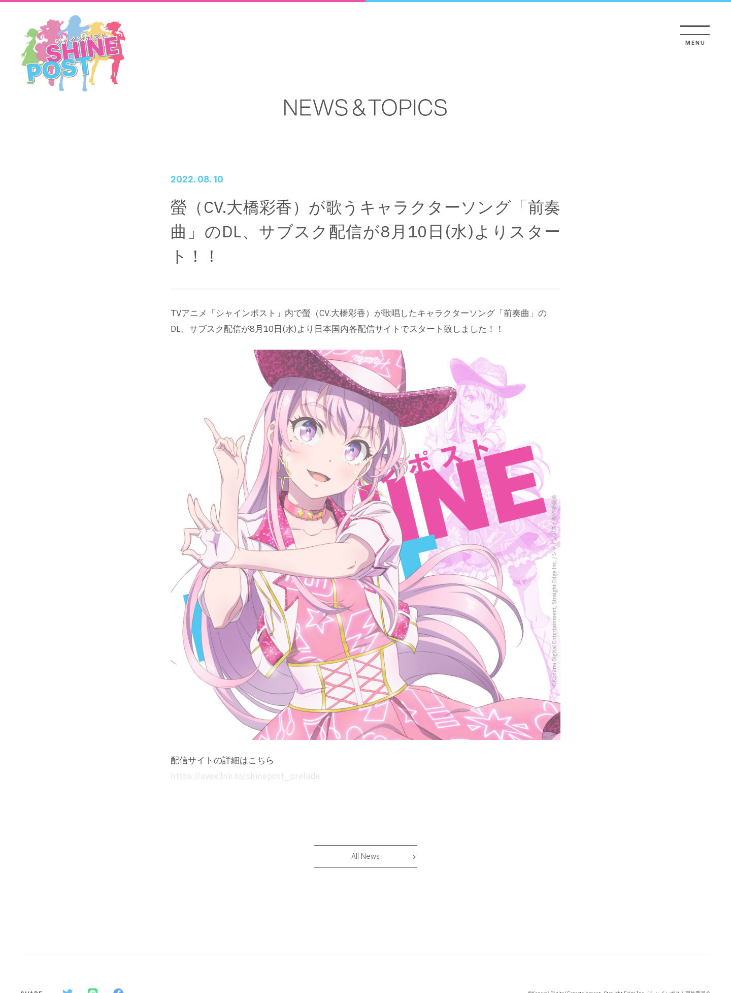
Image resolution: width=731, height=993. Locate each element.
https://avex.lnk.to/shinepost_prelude (245, 776)
